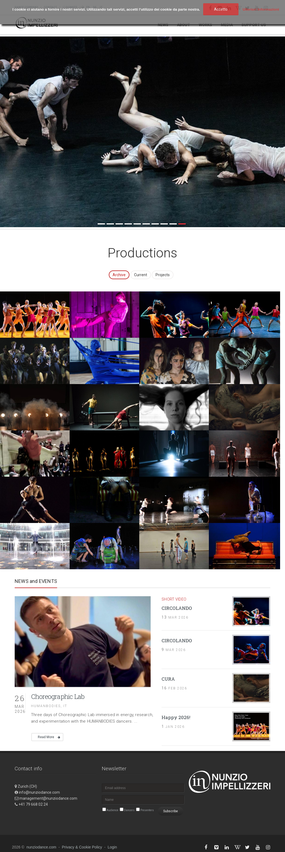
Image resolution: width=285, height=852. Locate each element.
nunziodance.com (41, 846)
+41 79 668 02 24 (33, 804)
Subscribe (170, 811)
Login (112, 846)
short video (174, 598)
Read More (46, 736)
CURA (168, 678)
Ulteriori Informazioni (261, 9)
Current (140, 274)
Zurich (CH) (27, 786)
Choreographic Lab (58, 695)
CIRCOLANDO (177, 607)
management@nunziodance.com (48, 798)
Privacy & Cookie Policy (82, 846)
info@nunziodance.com (39, 792)
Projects (163, 274)
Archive (119, 274)
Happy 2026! (176, 716)
